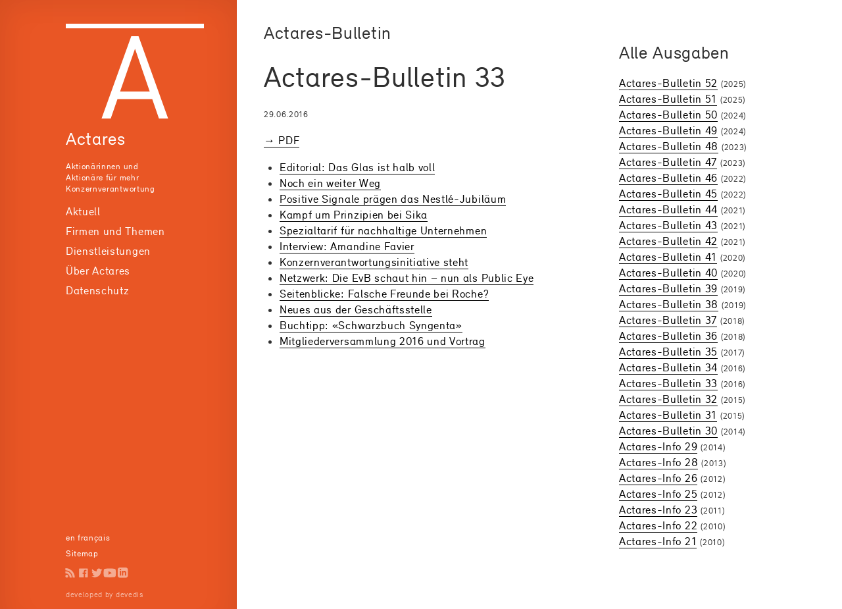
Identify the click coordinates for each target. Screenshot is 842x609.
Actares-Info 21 (658, 541)
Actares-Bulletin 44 (668, 209)
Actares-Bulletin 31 (668, 414)
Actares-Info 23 (658, 509)
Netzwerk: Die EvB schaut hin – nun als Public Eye (406, 277)
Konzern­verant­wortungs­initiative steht (374, 262)
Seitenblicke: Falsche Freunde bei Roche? (384, 293)
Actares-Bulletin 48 (668, 146)
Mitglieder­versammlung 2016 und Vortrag (382, 341)
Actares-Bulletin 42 (668, 241)
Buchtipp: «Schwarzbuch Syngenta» (371, 325)
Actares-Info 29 (658, 446)
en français (88, 538)
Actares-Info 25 (658, 493)
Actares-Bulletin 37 (668, 320)
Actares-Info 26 (658, 478)
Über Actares (98, 270)
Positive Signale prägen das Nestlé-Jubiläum (393, 198)
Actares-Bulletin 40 (668, 272)
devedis (129, 594)
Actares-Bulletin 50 (668, 114)
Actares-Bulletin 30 (668, 430)
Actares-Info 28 (658, 462)
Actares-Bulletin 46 (668, 177)
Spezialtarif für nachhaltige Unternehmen (383, 230)
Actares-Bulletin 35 (668, 351)
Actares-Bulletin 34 (668, 367)
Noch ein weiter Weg (330, 183)
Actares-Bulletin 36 (668, 335)
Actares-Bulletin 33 (668, 383)
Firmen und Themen (115, 231)
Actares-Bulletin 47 (668, 162)
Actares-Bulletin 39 (668, 288)
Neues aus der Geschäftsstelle (356, 309)
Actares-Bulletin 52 (668, 83)
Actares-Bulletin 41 (668, 256)
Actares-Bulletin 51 (668, 98)
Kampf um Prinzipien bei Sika (354, 214)
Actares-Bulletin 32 (668, 399)
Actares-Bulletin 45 (668, 193)
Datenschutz (97, 290)
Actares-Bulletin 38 (668, 304)
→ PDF (281, 140)
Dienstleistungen (108, 250)
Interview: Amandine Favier (347, 246)
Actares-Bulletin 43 (668, 225)
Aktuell (83, 211)
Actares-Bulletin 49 (668, 130)
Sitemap (82, 553)
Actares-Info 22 (658, 525)
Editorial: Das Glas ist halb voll (357, 167)
